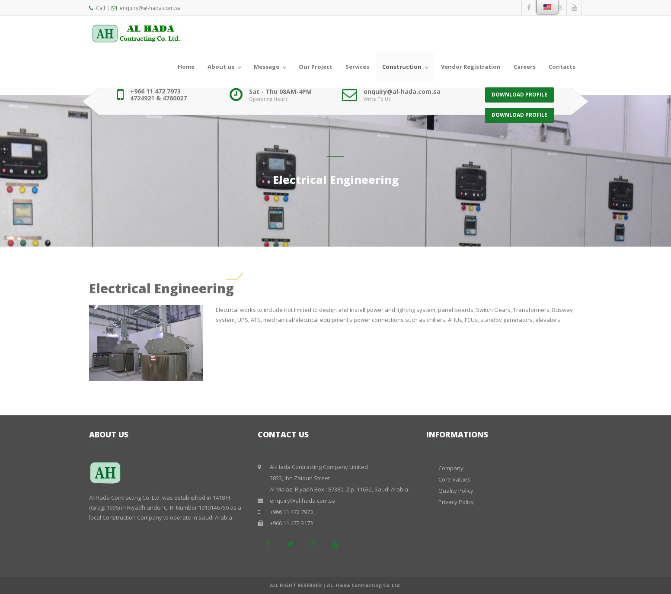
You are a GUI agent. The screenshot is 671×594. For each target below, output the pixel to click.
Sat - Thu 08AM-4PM (280, 91)
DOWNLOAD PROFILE (519, 94)
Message (266, 67)
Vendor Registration (471, 67)
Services (357, 67)
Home (186, 67)
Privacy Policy (456, 502)
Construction (402, 67)
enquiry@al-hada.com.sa (146, 8)
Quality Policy (455, 490)
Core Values (454, 479)
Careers (525, 67)
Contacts (562, 67)
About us (221, 67)
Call (97, 8)
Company (450, 468)
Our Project (315, 67)
